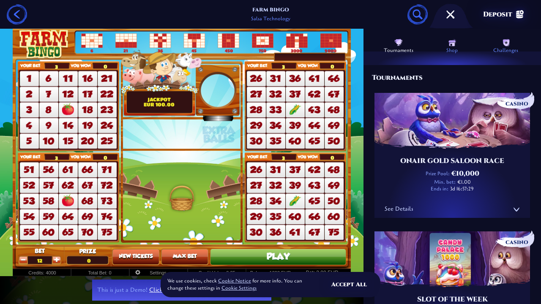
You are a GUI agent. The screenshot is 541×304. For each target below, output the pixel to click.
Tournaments (398, 46)
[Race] (450, 14)
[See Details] (516, 209)
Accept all (349, 284)
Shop (452, 46)
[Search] (417, 14)
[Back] (17, 14)
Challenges (505, 46)
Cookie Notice (234, 280)
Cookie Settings (239, 288)
